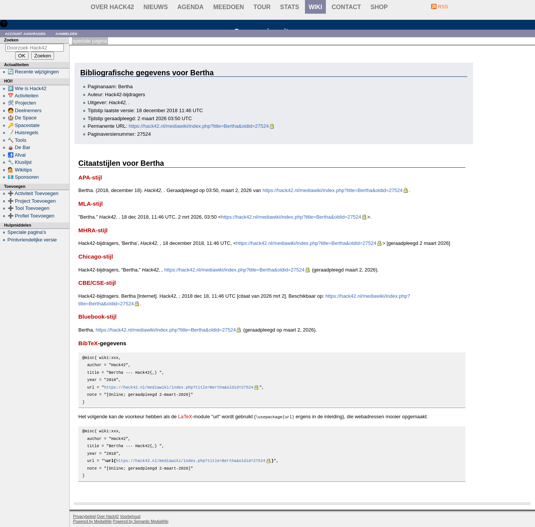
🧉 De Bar (19, 147)
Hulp (15, 23)
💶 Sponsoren (23, 177)
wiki (315, 7)
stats (289, 7)
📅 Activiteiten (23, 95)
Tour (262, 7)
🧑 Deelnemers (25, 110)
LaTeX (185, 416)
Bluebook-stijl (97, 316)
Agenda (190, 7)
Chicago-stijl (95, 256)
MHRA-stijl (93, 230)
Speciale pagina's (27, 232)
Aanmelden (67, 33)
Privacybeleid (84, 516)
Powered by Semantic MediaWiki (140, 521)
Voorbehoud (130, 516)
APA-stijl (90, 177)
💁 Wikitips (20, 170)
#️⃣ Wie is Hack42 (27, 88)
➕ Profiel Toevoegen (31, 216)
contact (346, 7)
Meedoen (228, 7)
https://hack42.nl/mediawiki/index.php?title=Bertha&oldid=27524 (199, 126)
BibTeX (88, 343)
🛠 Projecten (22, 103)
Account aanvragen (25, 33)
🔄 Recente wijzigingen (33, 72)
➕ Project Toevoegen (32, 201)
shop (378, 7)
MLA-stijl (90, 203)
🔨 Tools (17, 140)
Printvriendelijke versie (32, 240)
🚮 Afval (17, 155)
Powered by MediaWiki (92, 521)
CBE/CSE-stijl (97, 282)
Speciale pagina (90, 41)
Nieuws (155, 7)
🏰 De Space (22, 118)
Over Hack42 (112, 7)
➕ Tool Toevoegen (28, 208)
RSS (443, 7)
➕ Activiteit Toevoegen (33, 193)
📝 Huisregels (23, 132)
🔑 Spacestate (24, 125)
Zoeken (11, 40)
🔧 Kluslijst (20, 162)
